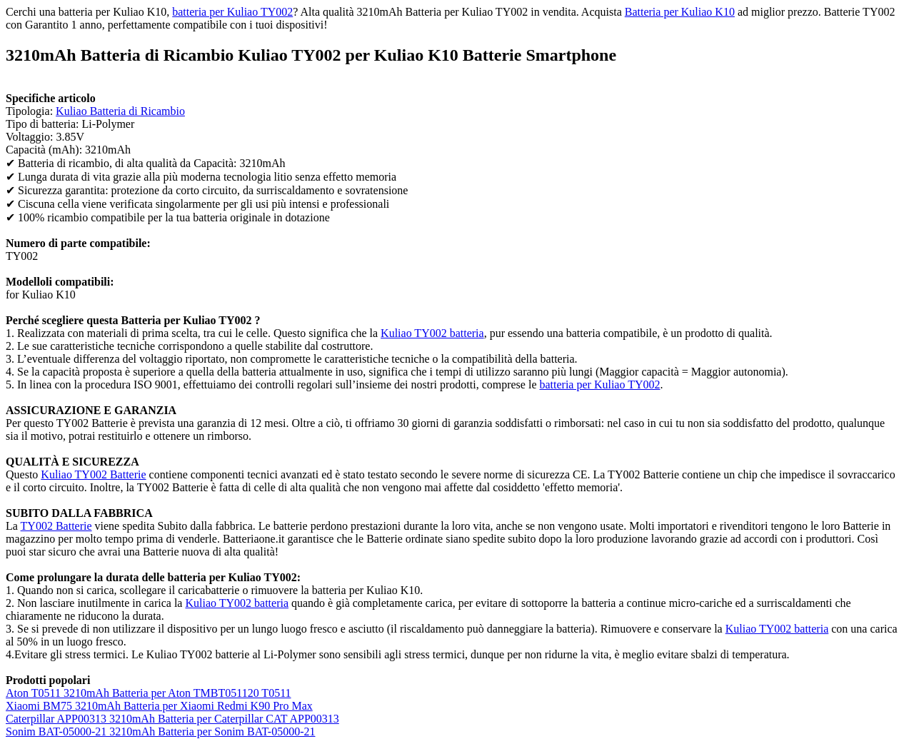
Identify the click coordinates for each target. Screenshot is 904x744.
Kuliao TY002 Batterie (93, 474)
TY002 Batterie (56, 526)
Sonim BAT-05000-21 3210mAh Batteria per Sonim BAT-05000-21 (160, 731)
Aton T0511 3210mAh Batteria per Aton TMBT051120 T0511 (148, 693)
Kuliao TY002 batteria (432, 333)
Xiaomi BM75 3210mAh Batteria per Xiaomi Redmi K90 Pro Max (159, 706)
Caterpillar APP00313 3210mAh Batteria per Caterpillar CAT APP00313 (172, 719)
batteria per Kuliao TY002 (232, 12)
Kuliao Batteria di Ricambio (120, 111)
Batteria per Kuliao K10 (680, 12)
